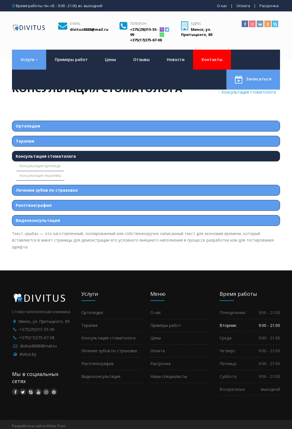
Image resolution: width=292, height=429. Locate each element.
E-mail (75, 23)
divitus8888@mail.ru (38, 346)
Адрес (196, 23)
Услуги (29, 59)
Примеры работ (71, 59)
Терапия (25, 141)
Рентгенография (34, 205)
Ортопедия (28, 126)
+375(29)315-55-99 (36, 329)
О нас (222, 5)
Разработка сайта (28, 425)
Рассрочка (269, 5)
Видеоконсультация (38, 220)
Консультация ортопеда (40, 165)
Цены (110, 59)
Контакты (212, 59)
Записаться (253, 79)
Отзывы (141, 59)
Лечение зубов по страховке (47, 190)
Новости (175, 59)
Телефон (138, 23)
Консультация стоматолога (46, 156)
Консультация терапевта (40, 175)
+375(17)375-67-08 (36, 337)
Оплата (243, 5)
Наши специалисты (168, 376)
